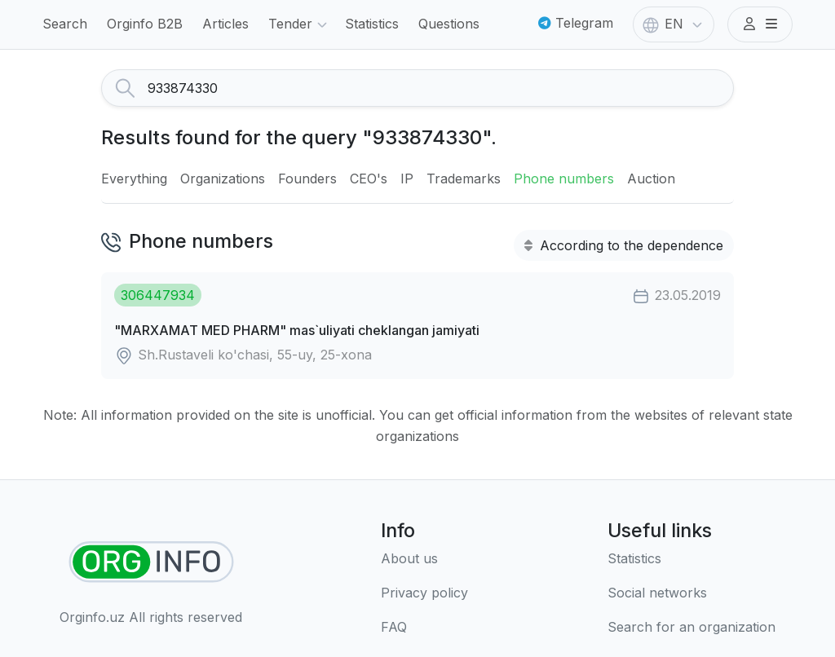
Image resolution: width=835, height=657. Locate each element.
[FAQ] (424, 627)
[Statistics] (691, 559)
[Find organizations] (151, 562)
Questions (448, 23)
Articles (225, 23)
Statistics (372, 23)
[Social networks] (691, 593)
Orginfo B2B (145, 23)
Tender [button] (300, 25)
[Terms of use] (424, 593)
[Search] (440, 88)
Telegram (575, 23)
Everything (134, 178)
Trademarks (463, 178)
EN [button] (674, 25)
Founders (307, 178)
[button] (760, 24)
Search (64, 23)
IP (406, 178)
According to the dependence (623, 245)
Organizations (222, 178)
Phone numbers (564, 178)
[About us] (424, 559)
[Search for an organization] (691, 627)
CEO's (368, 178)
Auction (651, 178)
